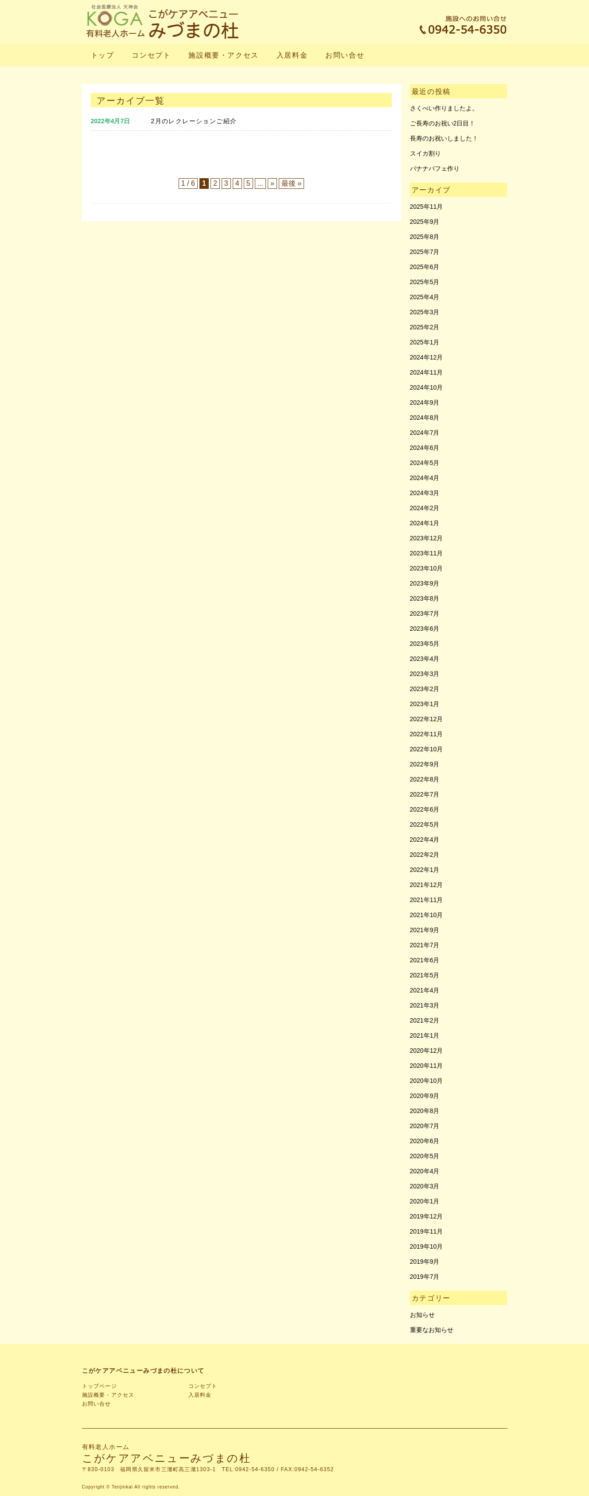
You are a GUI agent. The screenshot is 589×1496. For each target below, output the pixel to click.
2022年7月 (425, 794)
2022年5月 (425, 824)
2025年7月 (425, 251)
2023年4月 (425, 658)
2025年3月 (425, 312)
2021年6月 (425, 960)
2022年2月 (425, 854)
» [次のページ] (272, 183)
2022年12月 (426, 719)
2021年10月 (426, 914)
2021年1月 (425, 1035)
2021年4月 (425, 990)
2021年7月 (425, 945)
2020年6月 (425, 1140)
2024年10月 (426, 387)
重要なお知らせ (431, 1329)
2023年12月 (426, 538)
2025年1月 (425, 342)
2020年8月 (425, 1110)
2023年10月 (426, 568)
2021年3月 (425, 1005)
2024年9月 (425, 402)
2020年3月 (425, 1186)
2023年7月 (425, 613)
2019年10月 (426, 1246)
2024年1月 (425, 523)
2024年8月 (425, 417)
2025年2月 (425, 327)
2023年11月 (426, 553)
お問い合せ (344, 55)
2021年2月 (425, 1020)
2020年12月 (426, 1050)
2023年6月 (425, 628)
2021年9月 (425, 930)
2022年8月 (425, 779)
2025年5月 (425, 281)
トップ (102, 55)
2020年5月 (425, 1156)
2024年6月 (425, 447)
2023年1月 (425, 703)
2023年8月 (425, 598)
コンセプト (151, 55)
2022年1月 (425, 869)
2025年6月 (425, 266)
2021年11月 (426, 899)
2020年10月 (426, 1080)
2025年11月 (426, 206)
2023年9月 (425, 583)
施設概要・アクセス (223, 55)
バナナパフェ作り (435, 168)
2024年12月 (426, 357)
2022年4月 (425, 839)
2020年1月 (425, 1201)
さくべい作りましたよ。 (444, 108)
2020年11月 (426, 1065)
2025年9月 (425, 221)
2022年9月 (425, 764)
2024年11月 (426, 372)
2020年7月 (425, 1125)
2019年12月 (426, 1216)
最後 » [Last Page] (291, 183)
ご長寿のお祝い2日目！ (443, 123)
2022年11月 (426, 734)
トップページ (99, 1386)
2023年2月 (425, 688)
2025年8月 (425, 236)
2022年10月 (426, 749)
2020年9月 (425, 1095)
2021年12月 (426, 884)
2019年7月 (425, 1276)
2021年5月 (425, 975)
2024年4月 (425, 477)
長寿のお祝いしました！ (444, 138)
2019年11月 (426, 1231)
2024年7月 (425, 432)
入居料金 (292, 55)
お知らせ (422, 1314)
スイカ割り (425, 153)
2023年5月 (425, 643)
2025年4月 (425, 297)
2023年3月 (425, 673)
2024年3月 (425, 492)
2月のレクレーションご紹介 (194, 121)
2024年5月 (425, 462)
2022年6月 (425, 809)
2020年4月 (425, 1171)
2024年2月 (425, 508)
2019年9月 (425, 1261)
